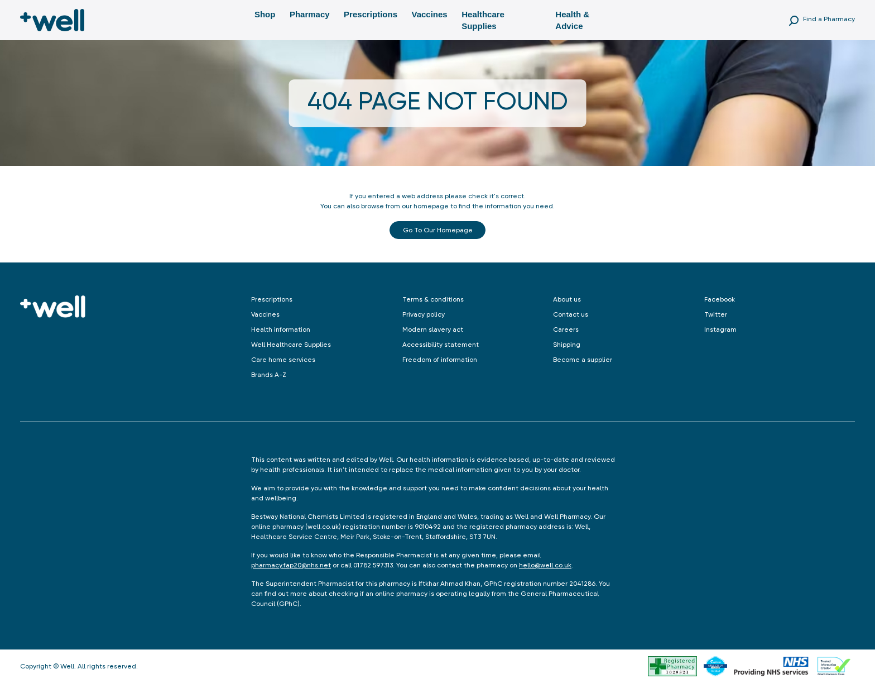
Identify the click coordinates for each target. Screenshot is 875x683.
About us (567, 299)
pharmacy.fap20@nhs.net (291, 565)
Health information (280, 329)
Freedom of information (439, 360)
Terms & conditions (433, 299)
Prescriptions (370, 14)
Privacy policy (423, 314)
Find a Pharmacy (829, 19)
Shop (265, 14)
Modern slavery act (432, 329)
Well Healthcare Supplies (291, 344)
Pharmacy (310, 14)
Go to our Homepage (438, 230)
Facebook (719, 299)
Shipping (566, 344)
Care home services (283, 360)
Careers (566, 329)
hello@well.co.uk (545, 565)
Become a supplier (582, 360)
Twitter (715, 314)
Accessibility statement (440, 344)
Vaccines (429, 14)
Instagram (720, 329)
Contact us (570, 314)
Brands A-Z (268, 375)
